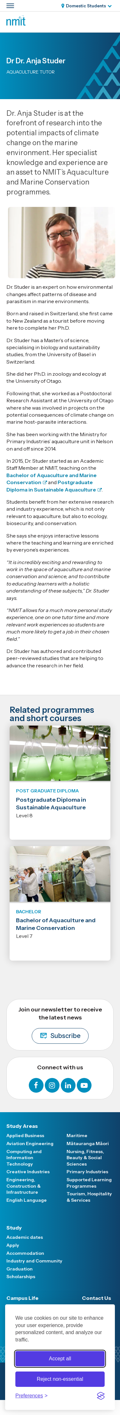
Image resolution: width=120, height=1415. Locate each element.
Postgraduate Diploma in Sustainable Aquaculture (51, 803)
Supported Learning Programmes (89, 1183)
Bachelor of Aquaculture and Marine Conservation (56, 924)
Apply (12, 1245)
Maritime (77, 1135)
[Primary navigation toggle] (10, 6)
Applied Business (25, 1135)
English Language (26, 1200)
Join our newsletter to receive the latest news (60, 1025)
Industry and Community (34, 1261)
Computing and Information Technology (24, 1158)
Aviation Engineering (29, 1143)
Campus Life (22, 1298)
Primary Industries (87, 1172)
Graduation (19, 1269)
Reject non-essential (60, 1379)
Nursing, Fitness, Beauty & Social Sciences (85, 1158)
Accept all (60, 1358)
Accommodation (25, 1253)
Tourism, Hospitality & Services (89, 1197)
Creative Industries (28, 1172)
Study (14, 1227)
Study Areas (22, 1126)
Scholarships (20, 1276)
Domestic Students (86, 5)
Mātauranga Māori (88, 1143)
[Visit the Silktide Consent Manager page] (101, 1396)
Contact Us (96, 1298)
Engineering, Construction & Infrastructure (23, 1186)
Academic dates (24, 1237)
